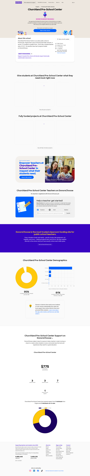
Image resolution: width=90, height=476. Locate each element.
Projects (39, 65)
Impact (32, 65)
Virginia (37, 6)
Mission (47, 446)
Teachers (47, 65)
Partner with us (51, 2)
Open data (68, 451)
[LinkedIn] (34, 470)
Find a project (58, 446)
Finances (47, 451)
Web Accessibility (49, 455)
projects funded (37, 457)
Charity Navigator (18, 454)
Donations (63, 65)
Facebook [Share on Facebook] (40, 210)
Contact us (68, 454)
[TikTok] (42, 470)
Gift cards (58, 449)
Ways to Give (59, 445)
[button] (54, 213)
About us (57, 2)
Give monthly (58, 454)
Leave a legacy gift (59, 457)
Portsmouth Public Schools (48, 6)
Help (62, 2)
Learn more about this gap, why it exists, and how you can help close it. (47, 311)
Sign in (73, 2)
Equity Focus (48, 449)
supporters (22, 457)
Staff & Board (48, 452)
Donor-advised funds (60, 451)
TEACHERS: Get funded (42, 2)
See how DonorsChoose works (45, 244)
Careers (47, 454)
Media (67, 449)
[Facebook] (38, 470)
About (26, 65)
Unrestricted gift (59, 458)
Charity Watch (35, 452)
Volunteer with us (59, 455)
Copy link (68, 213)
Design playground (69, 452)
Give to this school (45, 30)
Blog (70, 449)
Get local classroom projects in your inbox (55, 470)
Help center (68, 446)
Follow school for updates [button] (63, 39)
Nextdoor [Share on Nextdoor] (64, 210)
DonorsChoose (18, 2)
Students (54, 65)
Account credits (59, 448)
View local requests (61, 52)
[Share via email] (53, 210)
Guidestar (25, 454)
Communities (68, 448)
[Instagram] (30, 470)
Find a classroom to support (29, 2)
